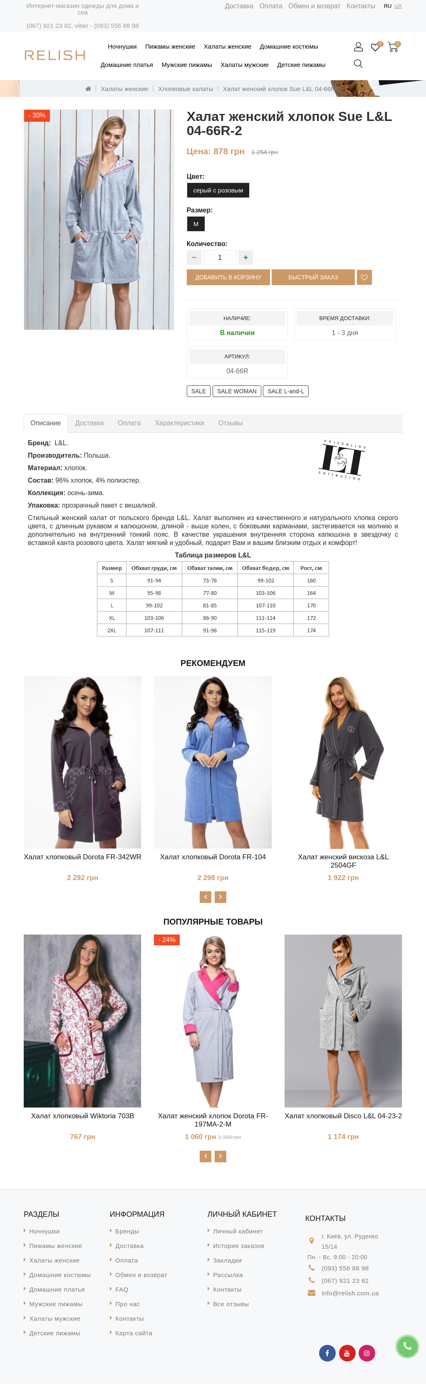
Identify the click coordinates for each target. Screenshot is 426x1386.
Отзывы (230, 423)
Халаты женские (227, 46)
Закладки (227, 1262)
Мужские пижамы (186, 64)
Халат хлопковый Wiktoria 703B (82, 1117)
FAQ (122, 1291)
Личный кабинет (238, 1233)
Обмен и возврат (314, 6)
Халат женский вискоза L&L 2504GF (343, 861)
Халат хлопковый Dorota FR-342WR (82, 857)
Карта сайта (133, 1335)
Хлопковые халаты (185, 88)
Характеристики (179, 423)
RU (388, 6)
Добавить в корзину (228, 277)
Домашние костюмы (289, 46)
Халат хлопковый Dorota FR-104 (213, 857)
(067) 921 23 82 (49, 25)
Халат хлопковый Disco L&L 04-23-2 (343, 1117)
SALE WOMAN (237, 391)
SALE (198, 391)
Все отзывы (231, 1306)
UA (398, 6)
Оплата (271, 6)
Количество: (207, 243)
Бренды (127, 1233)
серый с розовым (218, 190)
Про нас (127, 1306)
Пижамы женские (170, 46)
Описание (45, 423)
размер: (200, 210)
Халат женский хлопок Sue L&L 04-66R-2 (282, 88)
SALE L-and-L (285, 391)
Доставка (239, 6)
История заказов (238, 1248)
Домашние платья (127, 64)
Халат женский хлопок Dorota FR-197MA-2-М (213, 1121)
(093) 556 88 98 (116, 25)
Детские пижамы (301, 64)
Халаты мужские (244, 64)
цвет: (196, 176)
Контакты (361, 6)
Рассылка (228, 1277)
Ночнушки (122, 46)
